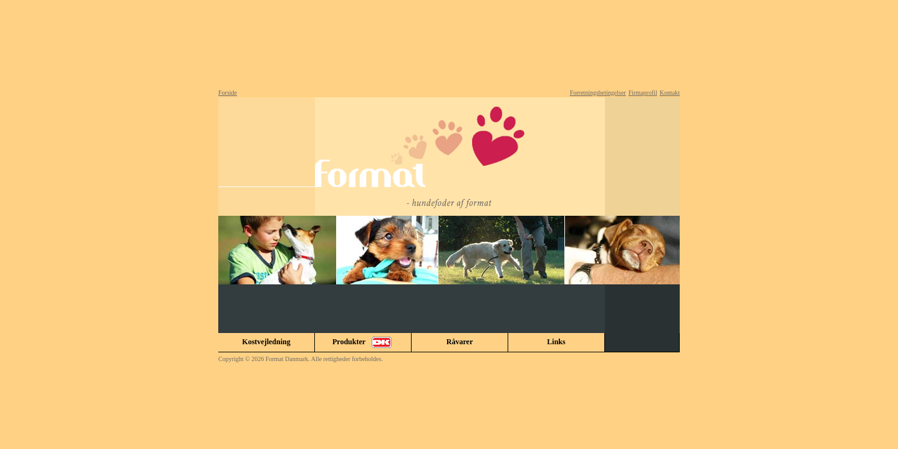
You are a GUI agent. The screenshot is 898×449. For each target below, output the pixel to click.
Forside (227, 92)
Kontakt (670, 92)
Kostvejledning (266, 341)
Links (556, 341)
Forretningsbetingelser (598, 92)
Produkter (362, 342)
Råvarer (460, 341)
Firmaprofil (643, 92)
